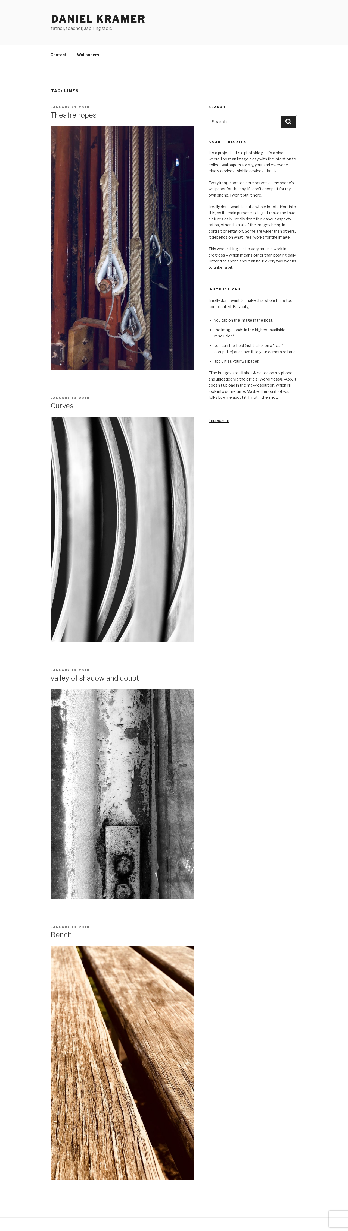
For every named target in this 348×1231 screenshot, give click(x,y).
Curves (62, 405)
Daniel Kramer (98, 19)
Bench (61, 935)
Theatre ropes (74, 115)
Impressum (219, 420)
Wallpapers (88, 54)
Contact (59, 54)
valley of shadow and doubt (95, 678)
